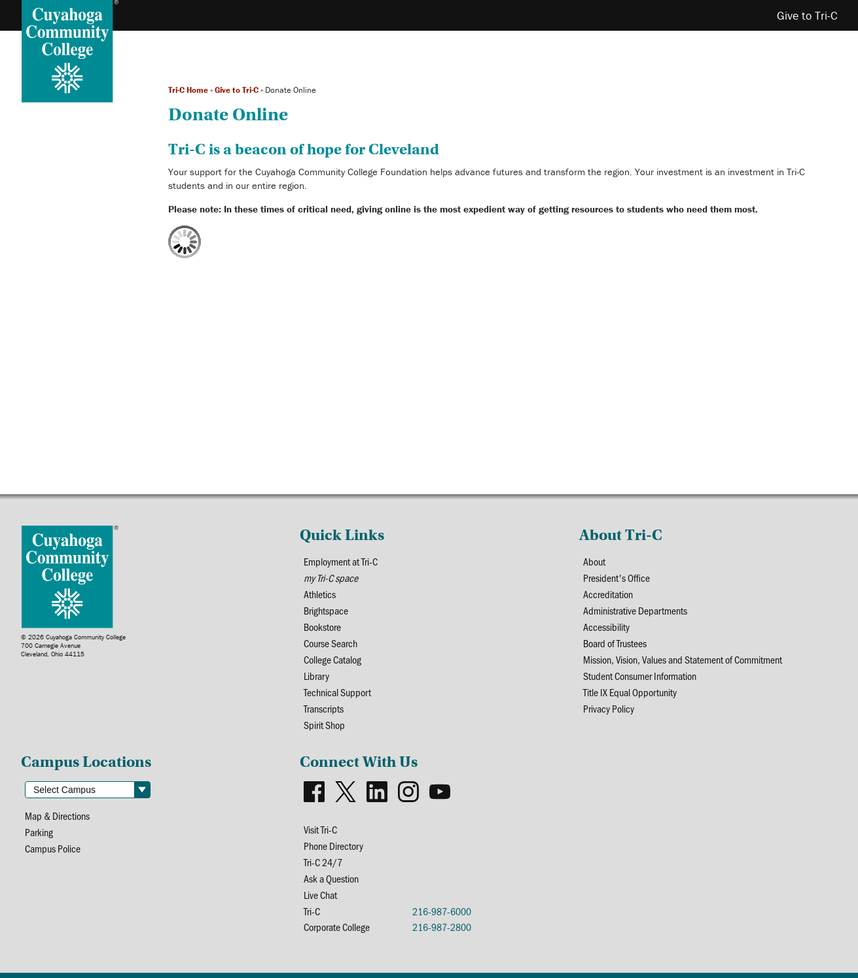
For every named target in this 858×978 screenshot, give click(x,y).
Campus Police (52, 848)
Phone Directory (333, 845)
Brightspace (326, 610)
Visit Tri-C (320, 829)
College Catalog (332, 659)
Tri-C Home (188, 89)
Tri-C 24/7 (323, 862)
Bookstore (322, 626)
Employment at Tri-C (341, 561)
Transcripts (324, 708)
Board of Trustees (615, 643)
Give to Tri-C (237, 89)
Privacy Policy (608, 708)
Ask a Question (331, 878)
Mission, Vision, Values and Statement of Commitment (682, 659)
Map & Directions (57, 815)
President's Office (616, 577)
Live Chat (320, 895)
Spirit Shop (324, 725)
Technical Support (337, 692)
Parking (39, 832)
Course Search (330, 643)
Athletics (320, 594)
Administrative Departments (635, 610)
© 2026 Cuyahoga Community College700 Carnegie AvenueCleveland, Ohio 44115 (73, 645)
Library (316, 676)
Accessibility (606, 626)
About (594, 561)
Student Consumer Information (639, 676)
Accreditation (608, 594)
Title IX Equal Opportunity (630, 692)
